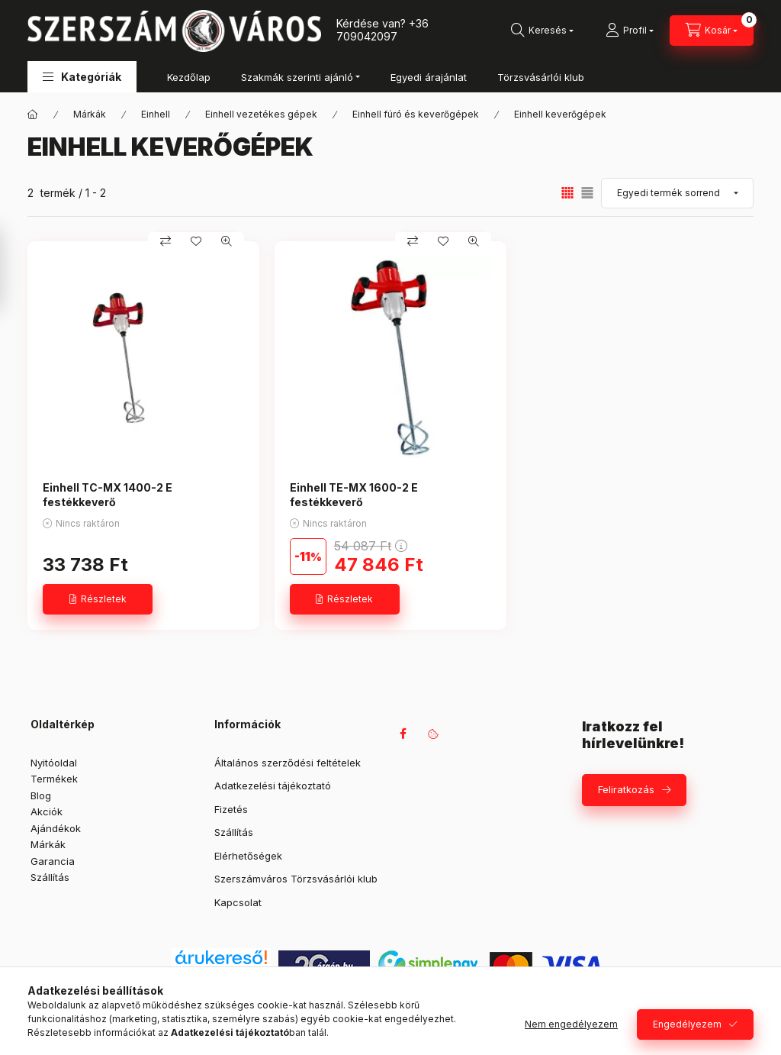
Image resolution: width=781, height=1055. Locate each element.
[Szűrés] (15, 269)
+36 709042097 (382, 30)
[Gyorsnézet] (226, 241)
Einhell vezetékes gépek (261, 114)
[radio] (587, 192)
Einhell (155, 114)
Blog (41, 795)
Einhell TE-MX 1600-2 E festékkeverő (354, 494)
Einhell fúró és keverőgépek (415, 114)
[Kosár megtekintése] (712, 30)
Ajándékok (56, 828)
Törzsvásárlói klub (540, 77)
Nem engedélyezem (571, 1024)
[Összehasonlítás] (165, 241)
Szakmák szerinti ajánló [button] (297, 77)
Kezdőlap (189, 77)
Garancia (53, 861)
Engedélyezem (687, 1024)
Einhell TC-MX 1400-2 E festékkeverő (107, 494)
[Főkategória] (32, 114)
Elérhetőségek (248, 856)
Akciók (47, 811)
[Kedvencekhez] (196, 241)
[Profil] (630, 30)
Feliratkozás (626, 789)
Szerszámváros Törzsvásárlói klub (296, 879)
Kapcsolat (238, 902)
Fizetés (231, 809)
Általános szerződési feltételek (287, 763)
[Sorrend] (677, 193)
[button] (82, 76)
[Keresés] (542, 30)
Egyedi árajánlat (428, 77)
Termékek (54, 779)
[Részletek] (98, 599)
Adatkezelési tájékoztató (272, 785)
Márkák (89, 114)
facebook (402, 733)
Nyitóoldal (54, 763)
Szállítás (50, 877)
